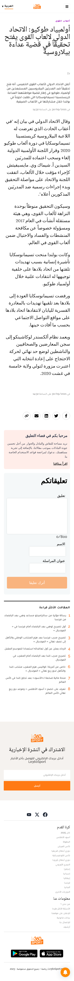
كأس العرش (64, 846)
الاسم (61, 544)
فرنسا (67, 882)
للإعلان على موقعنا (61, 913)
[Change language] (8, 6)
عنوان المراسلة (54, 561)
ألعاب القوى (62, 20)
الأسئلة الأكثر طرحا (61, 908)
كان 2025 (65, 832)
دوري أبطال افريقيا (61, 850)
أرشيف (66, 926)
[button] (65, 972)
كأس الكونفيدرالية (61, 855)
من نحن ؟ (65, 904)
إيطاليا (67, 878)
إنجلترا (67, 869)
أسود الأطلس (63, 837)
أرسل (37, 785)
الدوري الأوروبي (62, 864)
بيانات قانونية (63, 917)
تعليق (61, 496)
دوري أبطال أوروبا (61, 860)
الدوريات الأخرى (62, 891)
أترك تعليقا (37, 583)
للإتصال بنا (64, 922)
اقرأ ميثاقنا (60, 464)
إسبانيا (66, 873)
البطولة (66, 841)
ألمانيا (67, 887)
